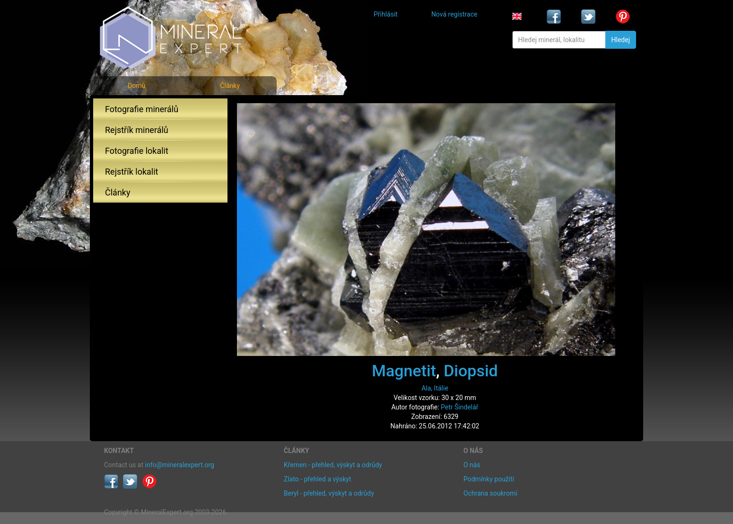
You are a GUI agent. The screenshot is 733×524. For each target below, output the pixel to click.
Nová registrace (454, 14)
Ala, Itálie (434, 388)
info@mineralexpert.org (179, 465)
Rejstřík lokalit (131, 172)
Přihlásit (386, 14)
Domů (136, 85)
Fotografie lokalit (136, 151)
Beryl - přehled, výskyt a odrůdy (329, 493)
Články (230, 85)
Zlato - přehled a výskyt (317, 479)
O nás (471, 465)
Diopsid (471, 370)
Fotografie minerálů (141, 109)
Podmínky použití (488, 479)
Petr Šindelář (460, 407)
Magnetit (404, 370)
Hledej (620, 40)
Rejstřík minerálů (136, 130)
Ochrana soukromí (490, 493)
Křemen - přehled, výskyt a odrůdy (333, 465)
